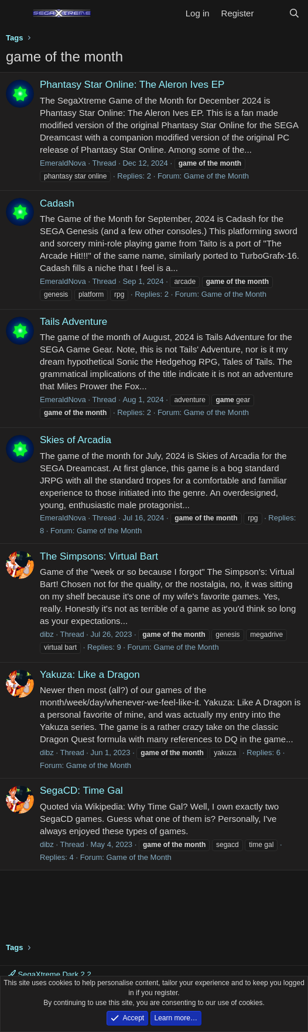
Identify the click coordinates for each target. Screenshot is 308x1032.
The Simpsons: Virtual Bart (99, 556)
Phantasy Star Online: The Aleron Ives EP (132, 84)
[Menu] (16, 13)
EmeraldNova (63, 163)
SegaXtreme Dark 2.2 (49, 974)
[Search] (294, 13)
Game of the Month (216, 176)
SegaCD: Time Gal (81, 790)
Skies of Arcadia (75, 439)
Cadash (57, 203)
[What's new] (270, 13)
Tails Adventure (73, 321)
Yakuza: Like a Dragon (90, 674)
